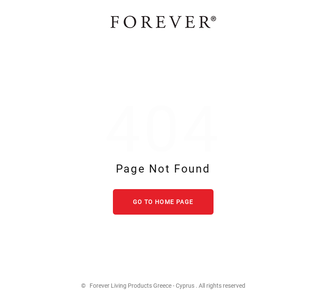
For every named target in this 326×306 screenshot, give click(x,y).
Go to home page (163, 201)
